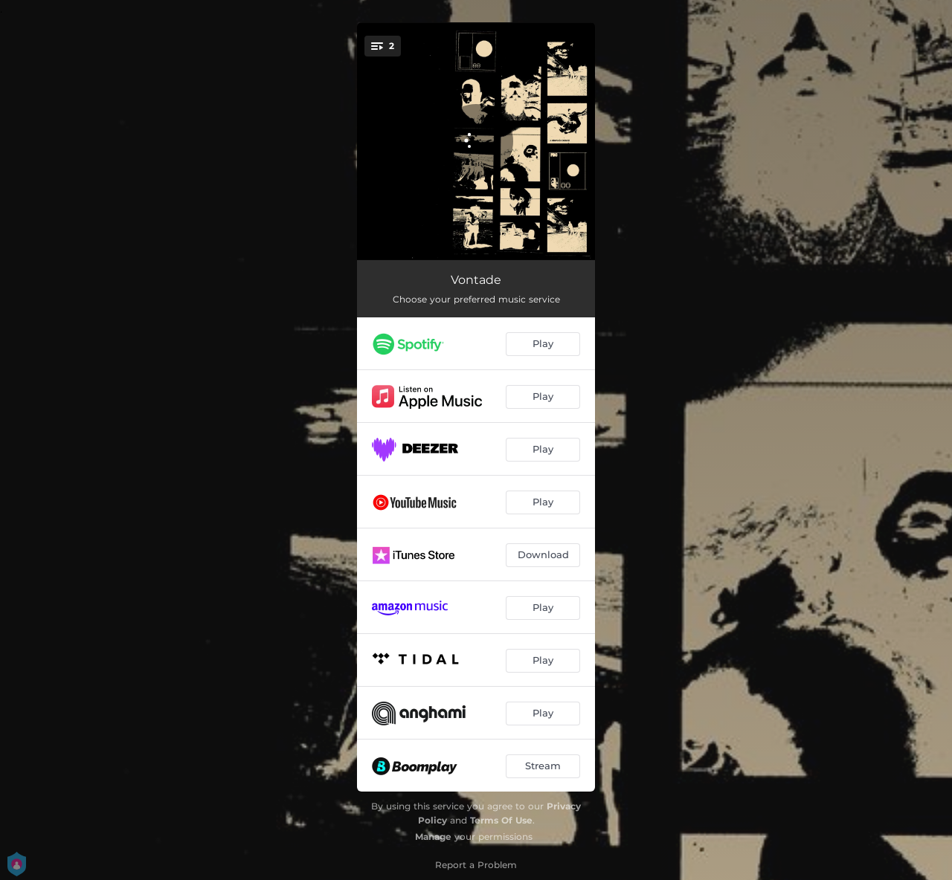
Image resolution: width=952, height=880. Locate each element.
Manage (433, 836)
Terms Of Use (501, 820)
